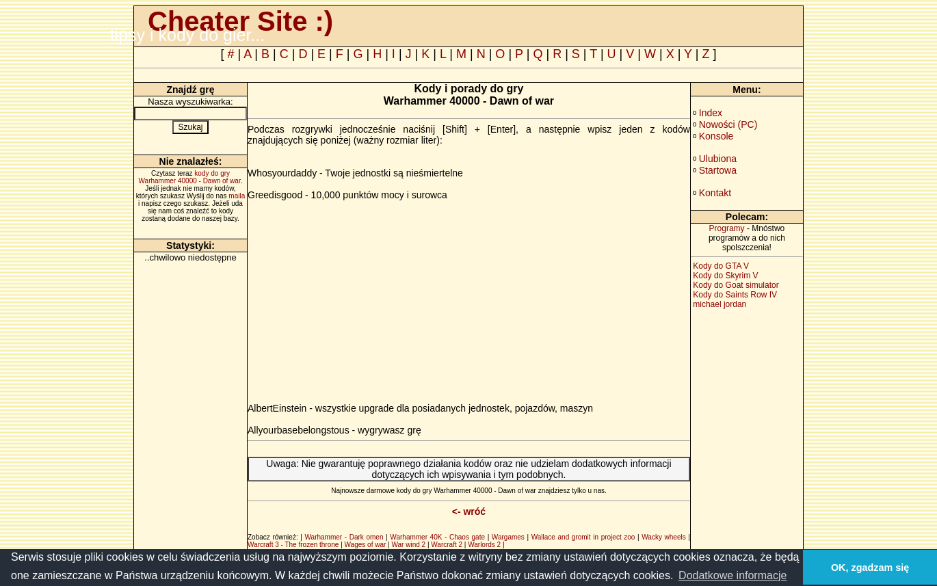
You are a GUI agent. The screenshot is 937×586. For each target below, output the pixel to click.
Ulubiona (718, 158)
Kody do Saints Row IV (735, 294)
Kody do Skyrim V (725, 275)
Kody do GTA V (721, 266)
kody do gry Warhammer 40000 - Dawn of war (190, 177)
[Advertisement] (362, 296)
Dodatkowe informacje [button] (732, 575)
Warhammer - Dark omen (344, 537)
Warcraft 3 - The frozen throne (293, 544)
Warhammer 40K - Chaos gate (437, 537)
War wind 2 (408, 544)
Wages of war (365, 544)
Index (710, 112)
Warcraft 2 (446, 544)
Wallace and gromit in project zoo (583, 537)
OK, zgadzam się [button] (870, 567)
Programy (727, 228)
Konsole (716, 136)
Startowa (718, 170)
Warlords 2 (484, 544)
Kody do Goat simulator (735, 285)
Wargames (508, 537)
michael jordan (719, 304)
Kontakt (715, 192)
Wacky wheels (663, 537)
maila (236, 196)
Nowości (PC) (728, 124)
